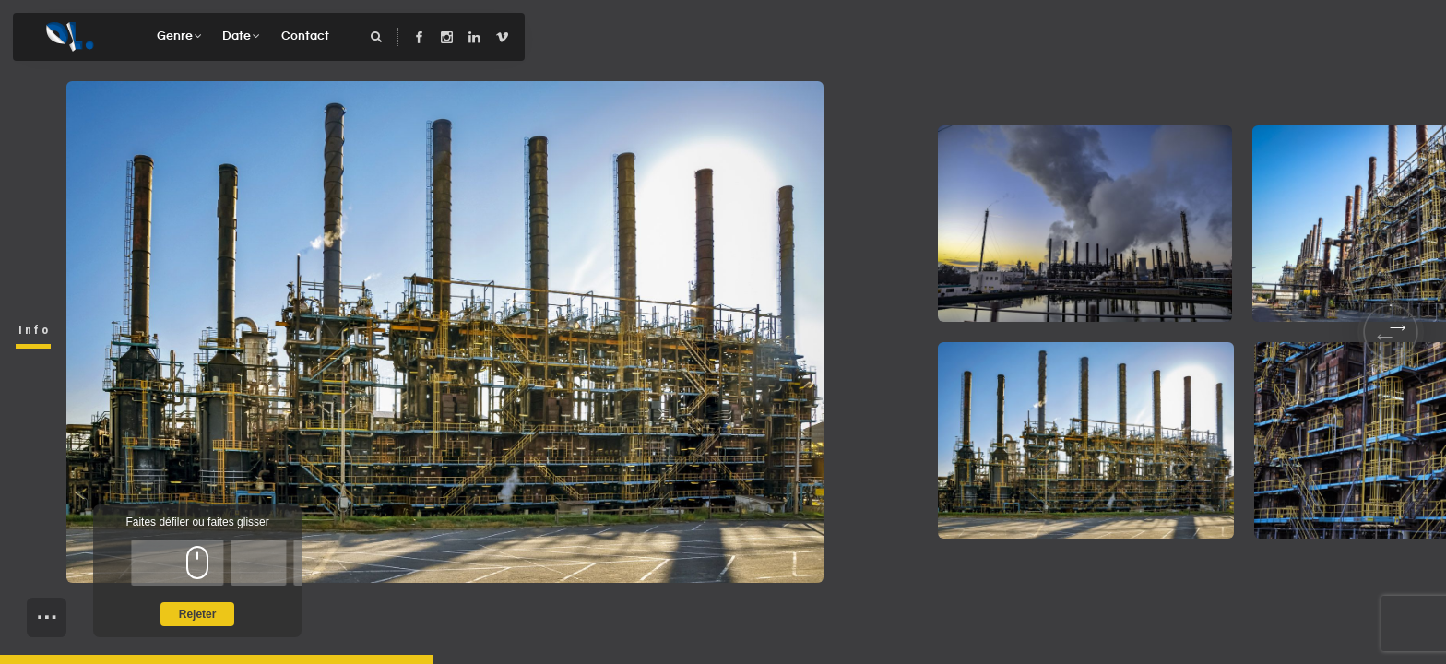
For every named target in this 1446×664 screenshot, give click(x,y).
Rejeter (198, 614)
